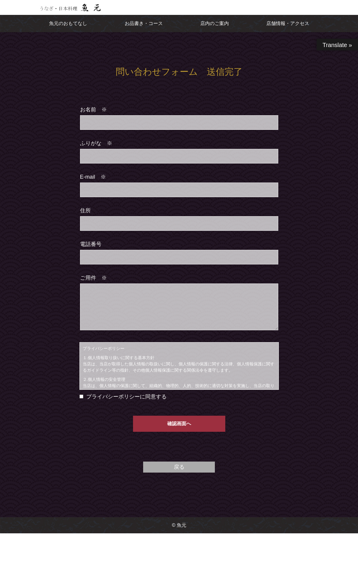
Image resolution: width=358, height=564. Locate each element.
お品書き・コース (144, 23)
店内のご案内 (214, 23)
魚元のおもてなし (68, 23)
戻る (179, 467)
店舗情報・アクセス (287, 23)
